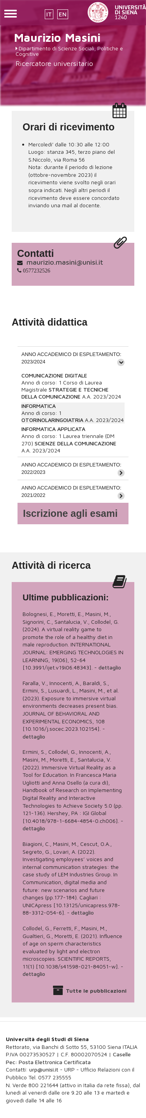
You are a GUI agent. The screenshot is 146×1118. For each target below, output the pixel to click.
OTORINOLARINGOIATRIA (52, 420)
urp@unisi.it (43, 1069)
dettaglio (110, 667)
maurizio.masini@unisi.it (64, 262)
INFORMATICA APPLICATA (53, 428)
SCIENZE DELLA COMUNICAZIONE (75, 443)
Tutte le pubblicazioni (96, 990)
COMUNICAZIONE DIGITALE (54, 375)
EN (63, 14)
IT (49, 14)
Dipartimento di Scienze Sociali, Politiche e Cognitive (69, 51)
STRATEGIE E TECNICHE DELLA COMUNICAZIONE (65, 393)
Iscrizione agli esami (70, 513)
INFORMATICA (38, 405)
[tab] (73, 357)
